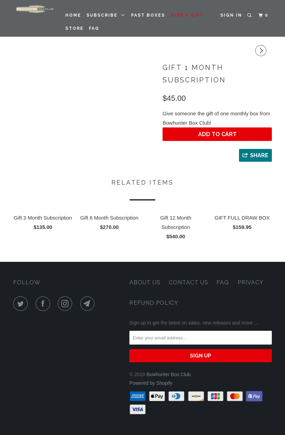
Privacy (251, 282)
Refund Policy (153, 303)
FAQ (94, 28)
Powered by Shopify (151, 383)
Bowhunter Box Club (168, 374)
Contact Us (188, 282)
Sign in (231, 15)
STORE (74, 28)
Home (73, 15)
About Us (144, 282)
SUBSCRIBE (105, 15)
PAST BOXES (148, 15)
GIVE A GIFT (187, 15)
